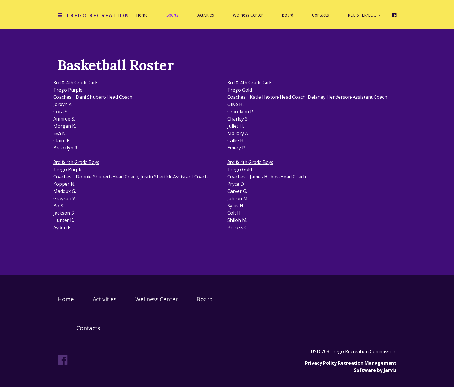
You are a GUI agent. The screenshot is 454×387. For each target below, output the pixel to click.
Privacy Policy (321, 363)
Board (287, 15)
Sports (172, 15)
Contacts (320, 15)
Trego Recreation (97, 15)
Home (142, 15)
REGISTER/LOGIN (364, 15)
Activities (205, 15)
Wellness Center (248, 15)
